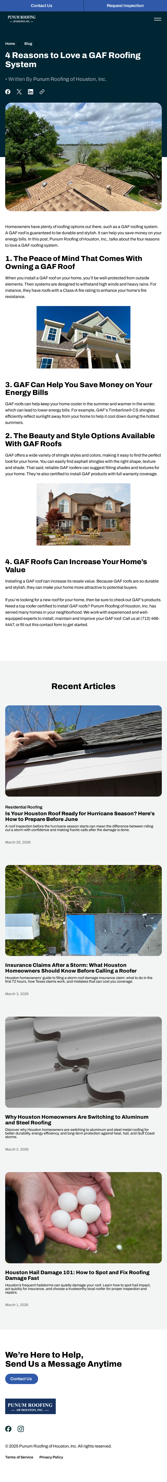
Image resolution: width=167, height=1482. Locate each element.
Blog (28, 44)
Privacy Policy (51, 1457)
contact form (50, 624)
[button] (157, 19)
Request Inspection (125, 5)
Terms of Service (19, 1457)
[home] (20, 19)
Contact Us (41, 5)
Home (10, 44)
